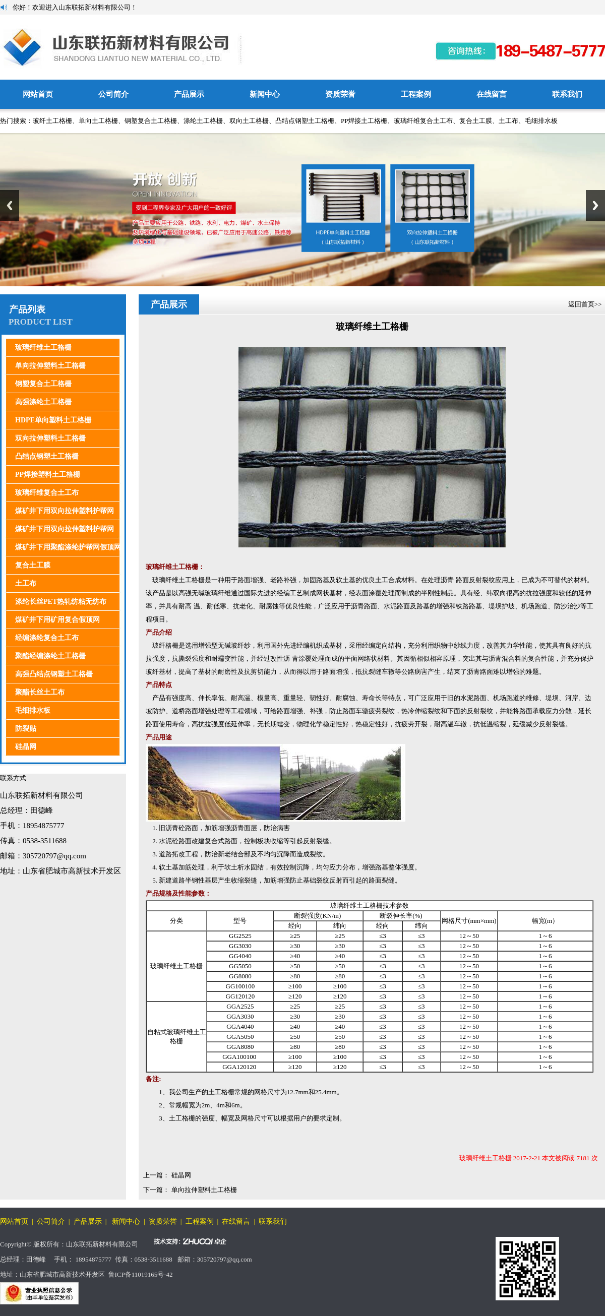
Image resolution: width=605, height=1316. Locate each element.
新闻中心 (265, 94)
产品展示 (189, 94)
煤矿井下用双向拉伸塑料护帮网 (64, 511)
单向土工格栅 (98, 120)
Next (595, 205)
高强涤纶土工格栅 (43, 402)
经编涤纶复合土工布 (47, 638)
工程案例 (416, 94)
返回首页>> (585, 304)
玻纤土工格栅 (52, 120)
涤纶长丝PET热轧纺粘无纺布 (60, 601)
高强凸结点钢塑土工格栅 (54, 674)
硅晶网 (25, 746)
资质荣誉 (340, 94)
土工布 (508, 120)
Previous (9, 205)
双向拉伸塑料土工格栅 (50, 438)
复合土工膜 (475, 120)
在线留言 (491, 94)
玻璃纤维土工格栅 (43, 347)
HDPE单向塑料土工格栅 (53, 420)
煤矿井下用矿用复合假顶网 (57, 619)
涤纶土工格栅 (203, 120)
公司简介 (113, 94)
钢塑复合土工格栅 (151, 120)
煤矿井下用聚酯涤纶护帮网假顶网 (68, 547)
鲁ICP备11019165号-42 (140, 1274)
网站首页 (38, 94)
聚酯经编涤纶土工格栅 (50, 656)
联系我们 (567, 94)
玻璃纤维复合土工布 (423, 120)
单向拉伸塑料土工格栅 (50, 365)
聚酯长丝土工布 (40, 692)
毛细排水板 (541, 120)
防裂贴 (25, 728)
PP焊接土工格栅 (364, 120)
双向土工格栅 (249, 120)
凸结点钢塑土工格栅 (304, 120)
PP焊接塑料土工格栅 (47, 474)
